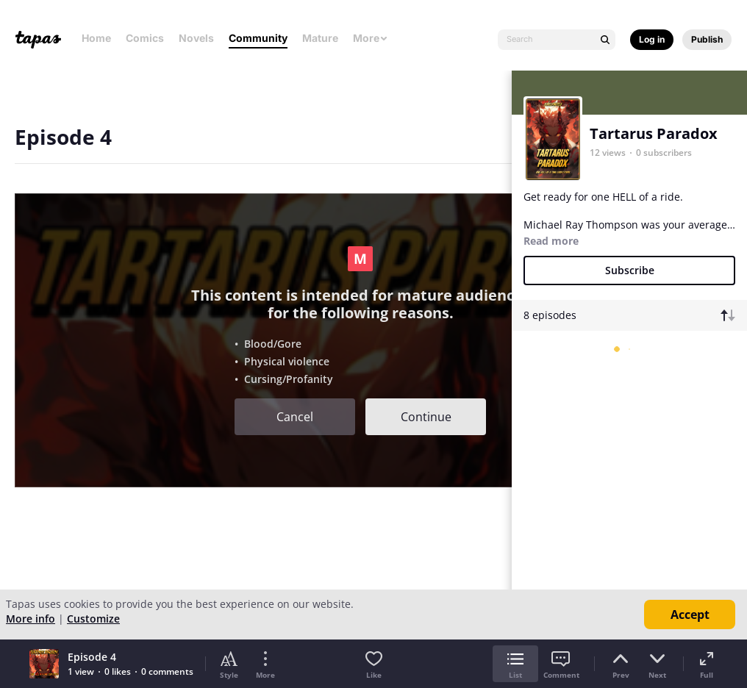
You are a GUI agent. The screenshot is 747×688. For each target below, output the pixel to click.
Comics (145, 38)
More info (30, 619)
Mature (320, 38)
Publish (707, 39)
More (370, 38)
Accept (690, 614)
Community (258, 38)
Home (96, 38)
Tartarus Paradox (654, 133)
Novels (196, 38)
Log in (652, 39)
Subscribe (629, 270)
